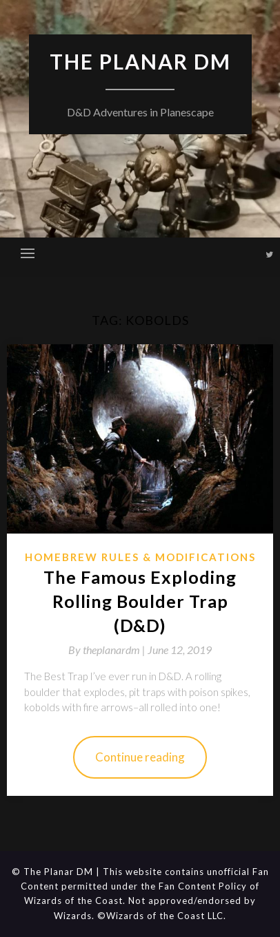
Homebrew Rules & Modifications (140, 557)
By (108, 649)
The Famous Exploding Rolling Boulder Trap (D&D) (140, 601)
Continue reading (140, 757)
